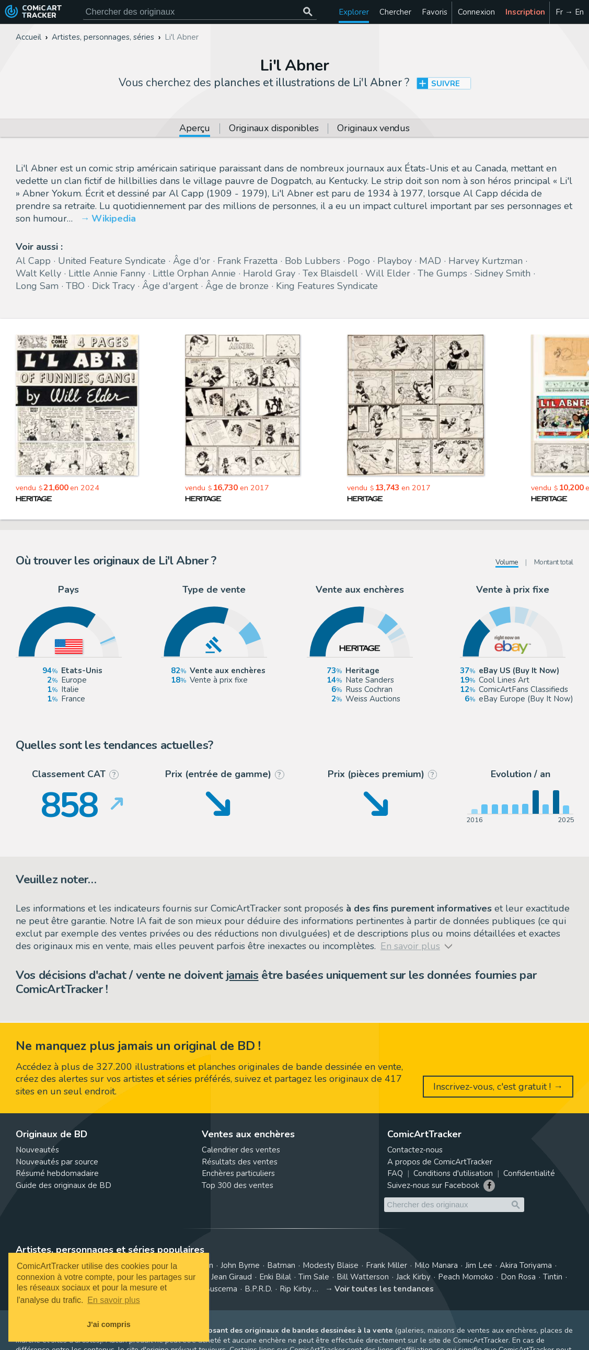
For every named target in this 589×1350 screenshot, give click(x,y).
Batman (281, 1265)
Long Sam (37, 286)
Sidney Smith (502, 273)
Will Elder (387, 273)
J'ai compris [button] (108, 1324)
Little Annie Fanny (106, 273)
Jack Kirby (413, 1277)
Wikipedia (113, 218)
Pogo (359, 261)
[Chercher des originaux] (308, 11)
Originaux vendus (373, 128)
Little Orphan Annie (194, 273)
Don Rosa (518, 1277)
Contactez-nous (415, 1150)
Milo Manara (436, 1265)
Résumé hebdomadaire (57, 1173)
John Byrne (240, 1265)
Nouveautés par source (57, 1162)
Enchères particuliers (238, 1173)
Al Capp (33, 261)
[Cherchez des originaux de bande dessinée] (200, 12)
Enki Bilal (275, 1277)
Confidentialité (529, 1173)
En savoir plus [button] (113, 1300)
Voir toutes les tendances (384, 1289)
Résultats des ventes (240, 1162)
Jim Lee (478, 1265)
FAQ (395, 1173)
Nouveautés (37, 1150)
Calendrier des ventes (241, 1150)
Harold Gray (269, 273)
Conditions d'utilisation (453, 1173)
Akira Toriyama (526, 1265)
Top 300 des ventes (237, 1185)
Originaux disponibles (273, 128)
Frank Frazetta (247, 261)
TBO (75, 286)
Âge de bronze (237, 286)
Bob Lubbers (312, 261)
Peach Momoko (465, 1277)
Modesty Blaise (331, 1265)
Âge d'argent (170, 286)
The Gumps (442, 273)
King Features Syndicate (327, 286)
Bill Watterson (363, 1277)
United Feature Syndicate (112, 261)
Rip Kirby (295, 1289)
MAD (430, 261)
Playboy (394, 261)
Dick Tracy (113, 286)
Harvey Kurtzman (485, 261)
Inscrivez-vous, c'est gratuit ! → (498, 1086)
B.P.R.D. (258, 1289)
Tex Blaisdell (330, 273)
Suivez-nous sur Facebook (433, 1185)
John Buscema (212, 1289)
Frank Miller (386, 1265)
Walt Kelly (38, 273)
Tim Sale (313, 1277)
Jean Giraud (231, 1277)
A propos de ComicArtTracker (439, 1162)
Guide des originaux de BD (63, 1185)
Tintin (552, 1277)
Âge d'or (191, 261)
